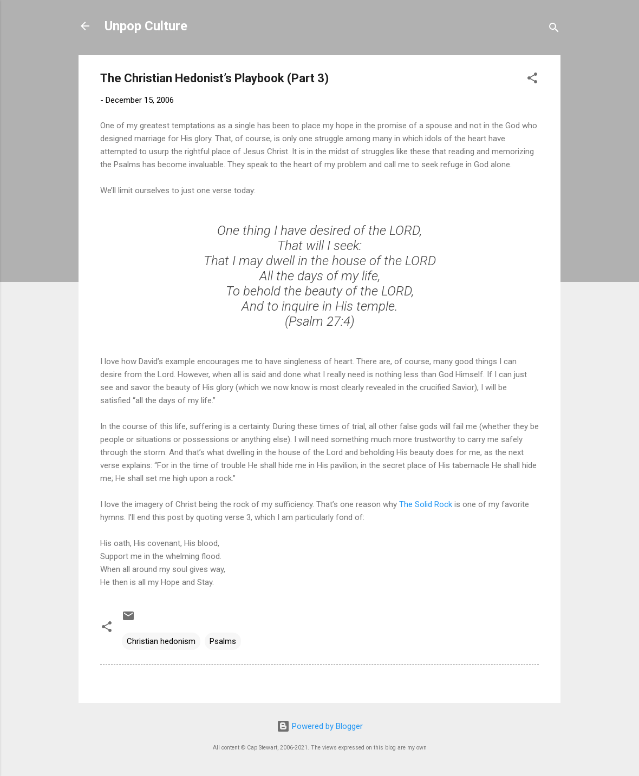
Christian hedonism (161, 641)
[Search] (553, 29)
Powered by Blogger (320, 726)
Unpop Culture (146, 26)
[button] (532, 79)
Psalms (223, 641)
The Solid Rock (425, 504)
